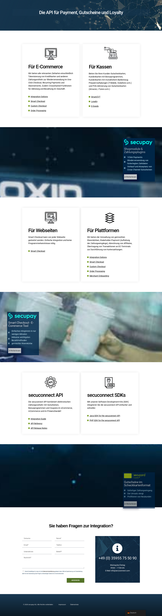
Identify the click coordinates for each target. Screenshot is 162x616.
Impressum (62, 604)
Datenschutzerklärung (49, 571)
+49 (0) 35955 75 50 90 (118, 558)
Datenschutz (74, 604)
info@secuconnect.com (120, 571)
